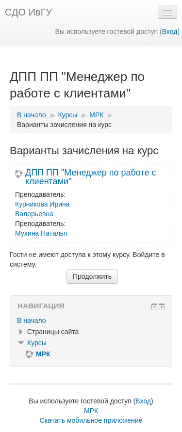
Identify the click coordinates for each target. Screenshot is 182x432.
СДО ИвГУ (28, 12)
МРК (91, 411)
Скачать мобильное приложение (91, 420)
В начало (31, 320)
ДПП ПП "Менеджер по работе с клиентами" (90, 177)
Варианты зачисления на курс (64, 124)
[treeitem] (91, 320)
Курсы (37, 343)
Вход (170, 31)
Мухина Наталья (41, 233)
